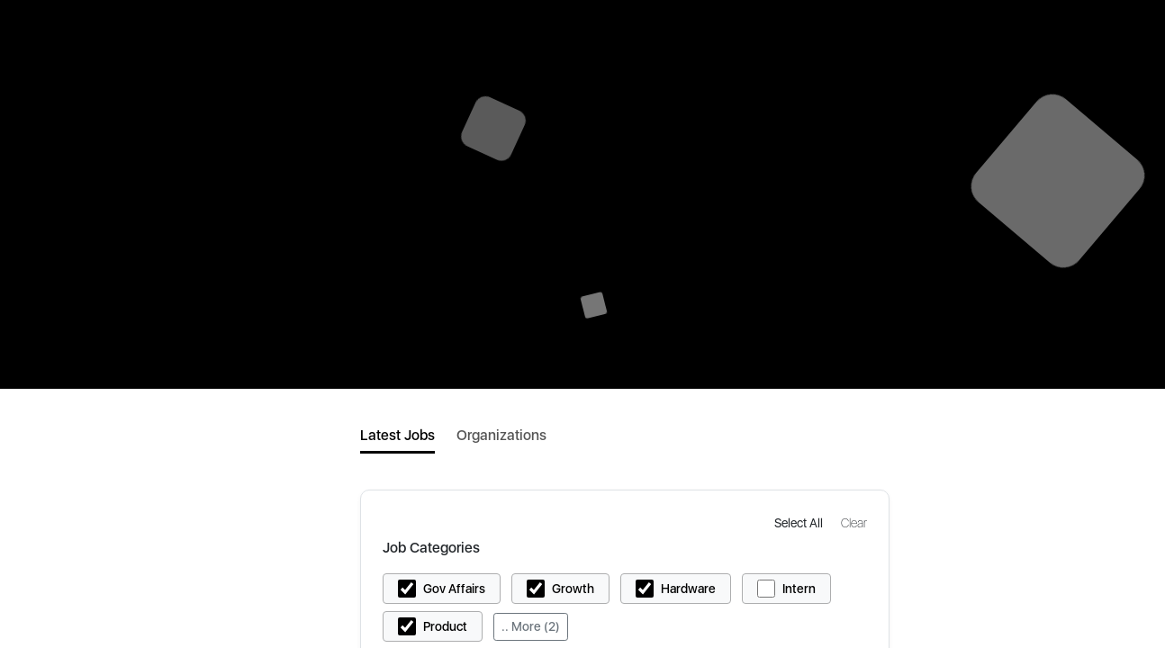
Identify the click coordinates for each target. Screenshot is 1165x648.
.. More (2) (530, 626)
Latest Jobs (397, 435)
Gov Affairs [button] (454, 588)
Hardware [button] (688, 588)
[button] (800, 522)
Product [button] (445, 626)
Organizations (501, 435)
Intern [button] (799, 588)
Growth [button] (573, 588)
